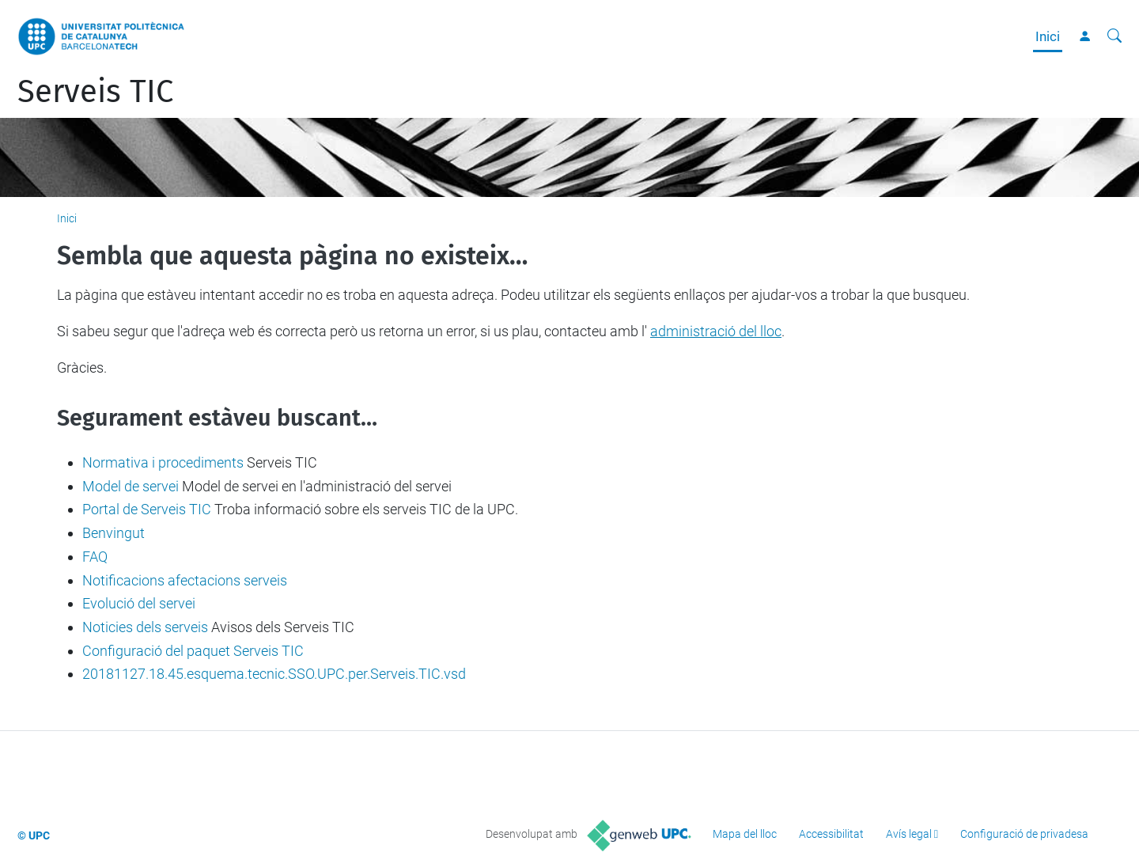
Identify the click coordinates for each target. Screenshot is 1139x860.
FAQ (95, 556)
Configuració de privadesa (1024, 834)
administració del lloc (715, 331)
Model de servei (130, 486)
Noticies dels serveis (145, 627)
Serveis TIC (95, 92)
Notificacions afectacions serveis (184, 580)
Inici (1047, 36)
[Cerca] (1114, 36)
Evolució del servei (138, 603)
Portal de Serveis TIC (146, 509)
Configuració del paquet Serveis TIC (193, 650)
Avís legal (909, 834)
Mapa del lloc (745, 834)
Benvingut (113, 533)
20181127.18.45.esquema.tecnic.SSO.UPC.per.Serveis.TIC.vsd (274, 673)
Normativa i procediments (163, 462)
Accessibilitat (831, 834)
